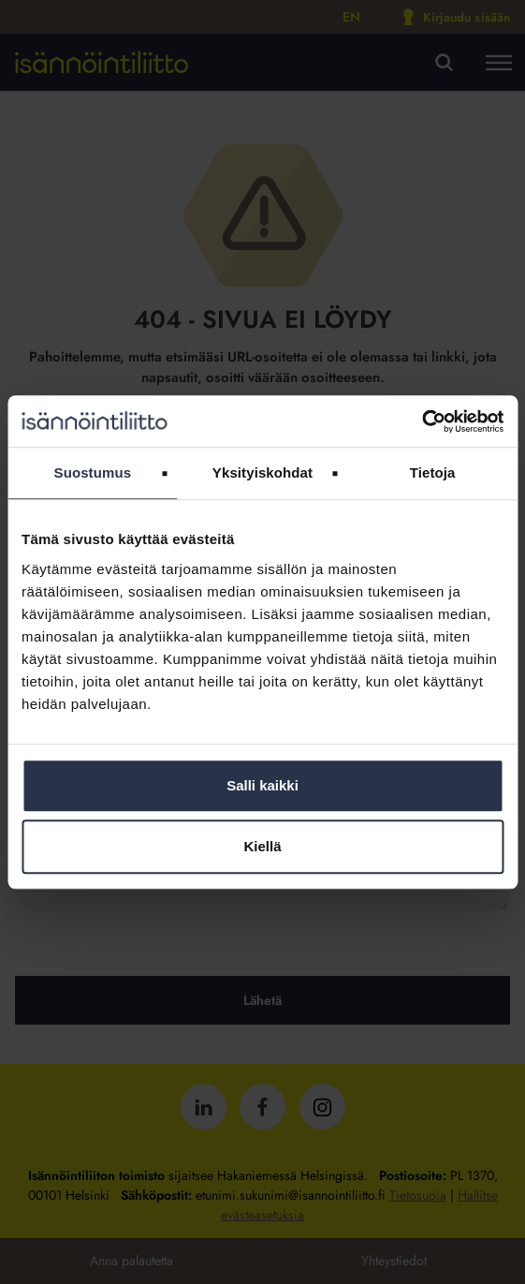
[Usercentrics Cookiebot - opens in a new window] (421, 421)
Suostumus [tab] (93, 472)
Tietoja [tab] (433, 472)
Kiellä (262, 846)
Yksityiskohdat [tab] (262, 472)
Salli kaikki (262, 785)
